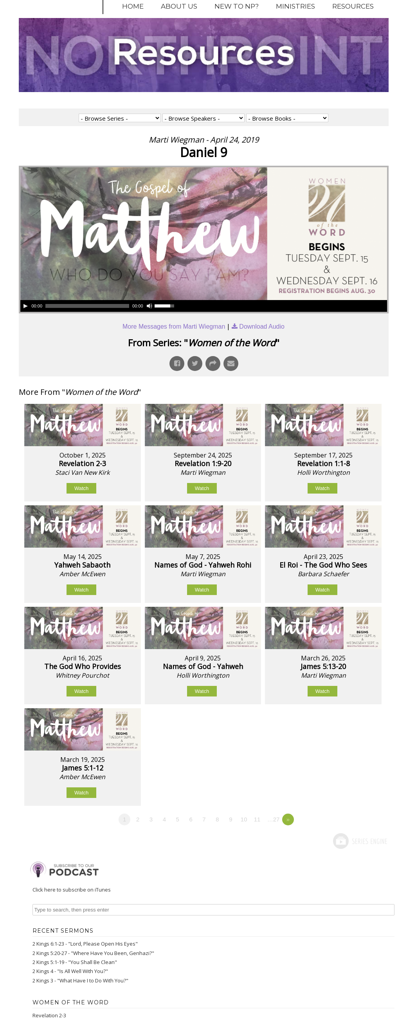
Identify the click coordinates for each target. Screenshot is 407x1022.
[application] (98, 306)
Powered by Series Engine (360, 841)
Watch (81, 488)
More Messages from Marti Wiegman (173, 326)
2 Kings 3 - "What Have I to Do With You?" (80, 980)
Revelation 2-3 (49, 1015)
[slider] (87, 306)
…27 (273, 819)
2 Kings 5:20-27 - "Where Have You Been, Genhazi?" (93, 953)
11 (257, 819)
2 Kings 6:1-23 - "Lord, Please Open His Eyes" (85, 943)
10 (244, 819)
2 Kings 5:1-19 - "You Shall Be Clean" (74, 962)
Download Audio (262, 326)
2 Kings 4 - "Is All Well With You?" (70, 971)
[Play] (25, 306)
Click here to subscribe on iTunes (71, 889)
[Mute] (149, 306)
